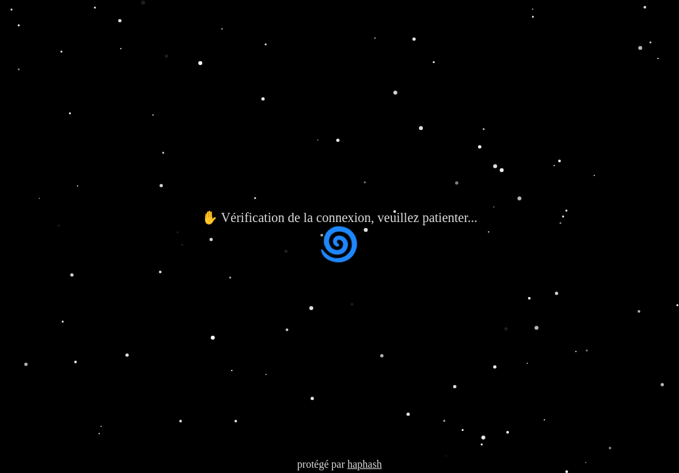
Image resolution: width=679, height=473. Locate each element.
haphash (364, 464)
